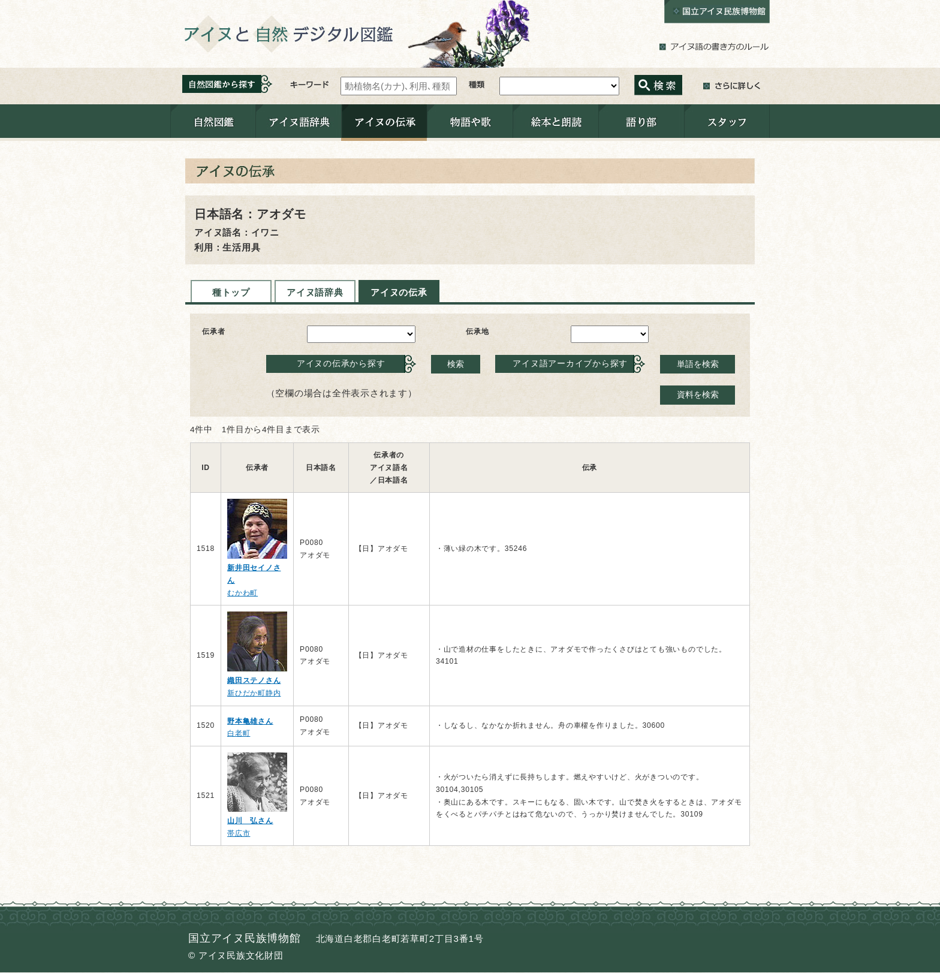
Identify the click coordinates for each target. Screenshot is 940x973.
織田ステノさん (254, 680)
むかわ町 (242, 593)
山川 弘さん (250, 821)
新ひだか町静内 (254, 693)
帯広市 (238, 833)
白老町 (238, 733)
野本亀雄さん (250, 721)
